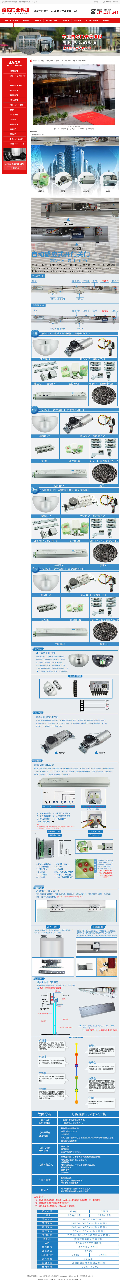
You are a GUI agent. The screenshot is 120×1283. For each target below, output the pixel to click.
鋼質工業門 (14, 124)
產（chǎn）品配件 (16, 139)
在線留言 (109, 2)
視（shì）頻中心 (92, 20)
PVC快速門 (14, 115)
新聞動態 (106, 20)
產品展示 (38, 20)
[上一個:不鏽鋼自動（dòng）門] (64, 129)
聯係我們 (115, 2)
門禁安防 (13, 119)
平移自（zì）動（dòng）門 (65, 61)
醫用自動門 (14, 95)
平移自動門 (14, 71)
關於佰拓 (26, 20)
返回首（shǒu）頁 (99, 2)
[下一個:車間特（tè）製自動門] (84, 129)
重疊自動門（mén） (17, 85)
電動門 (12, 110)
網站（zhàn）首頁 (11, 20)
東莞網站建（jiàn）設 (86, 1276)
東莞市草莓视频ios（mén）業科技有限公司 (40, 1276)
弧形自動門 (14, 90)
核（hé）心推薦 (52, 20)
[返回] (78, 126)
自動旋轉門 (14, 100)
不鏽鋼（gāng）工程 (17, 144)
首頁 (42, 61)
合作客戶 (77, 20)
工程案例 (66, 20)
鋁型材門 (13, 134)
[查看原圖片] (72, 126)
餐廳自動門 (81, 61)
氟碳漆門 (13, 129)
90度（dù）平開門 (16, 105)
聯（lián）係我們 (22, 25)
